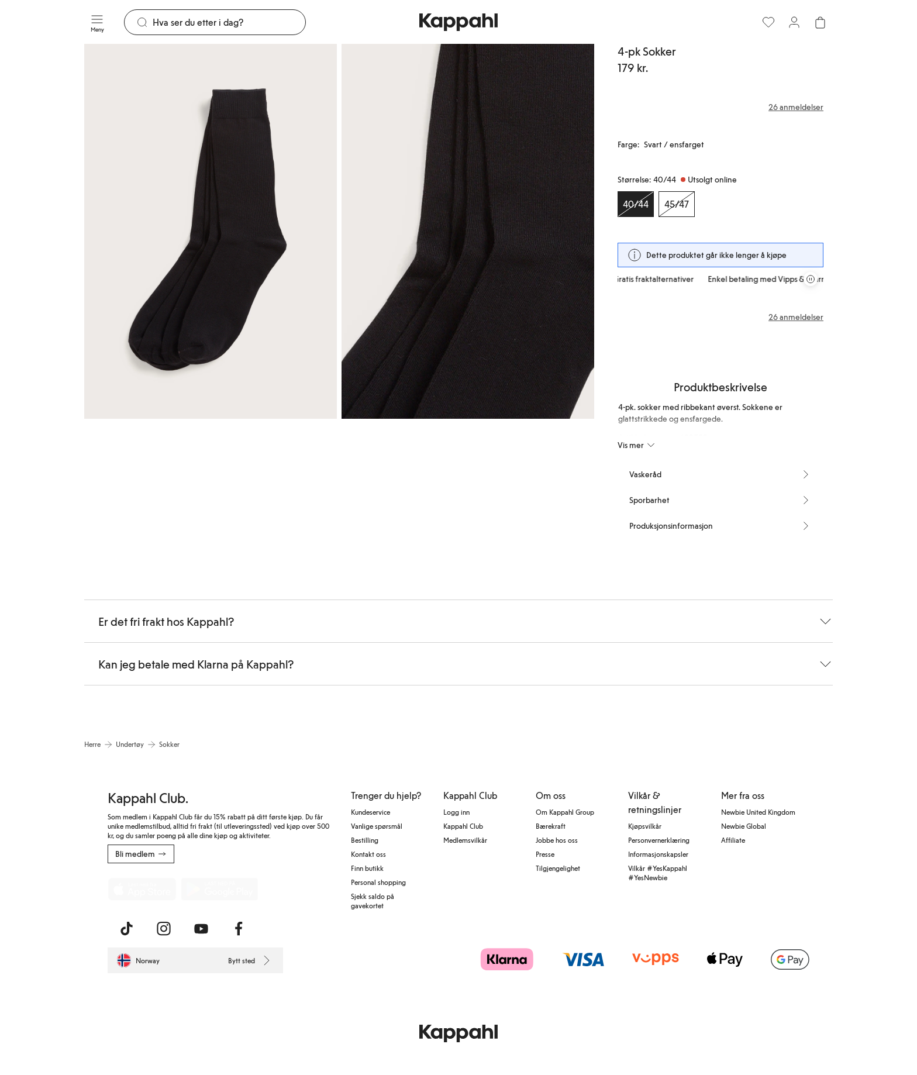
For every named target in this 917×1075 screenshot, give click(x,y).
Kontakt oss (368, 854)
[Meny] (97, 22)
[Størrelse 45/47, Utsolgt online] (677, 204)
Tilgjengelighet (558, 868)
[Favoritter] (768, 22)
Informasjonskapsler (658, 854)
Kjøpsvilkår (644, 826)
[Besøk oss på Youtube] (201, 928)
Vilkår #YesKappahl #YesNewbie (657, 872)
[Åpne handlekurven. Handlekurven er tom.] (820, 22)
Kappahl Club (463, 826)
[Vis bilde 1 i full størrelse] (210, 231)
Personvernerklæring (659, 840)
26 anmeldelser (795, 317)
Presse (545, 854)
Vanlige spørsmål (376, 826)
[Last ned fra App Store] (142, 889)
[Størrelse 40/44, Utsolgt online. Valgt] (636, 204)
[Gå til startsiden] (458, 22)
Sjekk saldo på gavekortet (372, 900)
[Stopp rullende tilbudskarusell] (811, 279)
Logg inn (456, 812)
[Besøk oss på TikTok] (126, 928)
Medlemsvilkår (465, 840)
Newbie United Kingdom (758, 812)
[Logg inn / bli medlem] (794, 22)
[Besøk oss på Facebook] (238, 928)
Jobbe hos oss (557, 840)
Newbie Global (743, 826)
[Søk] (229, 22)
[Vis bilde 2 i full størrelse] (468, 231)
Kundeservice (370, 812)
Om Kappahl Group (565, 812)
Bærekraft (551, 826)
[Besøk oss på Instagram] (163, 928)
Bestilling (364, 840)
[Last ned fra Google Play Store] (219, 889)
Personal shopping (378, 882)
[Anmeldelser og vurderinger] (720, 107)
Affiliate (733, 840)
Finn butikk (367, 868)
